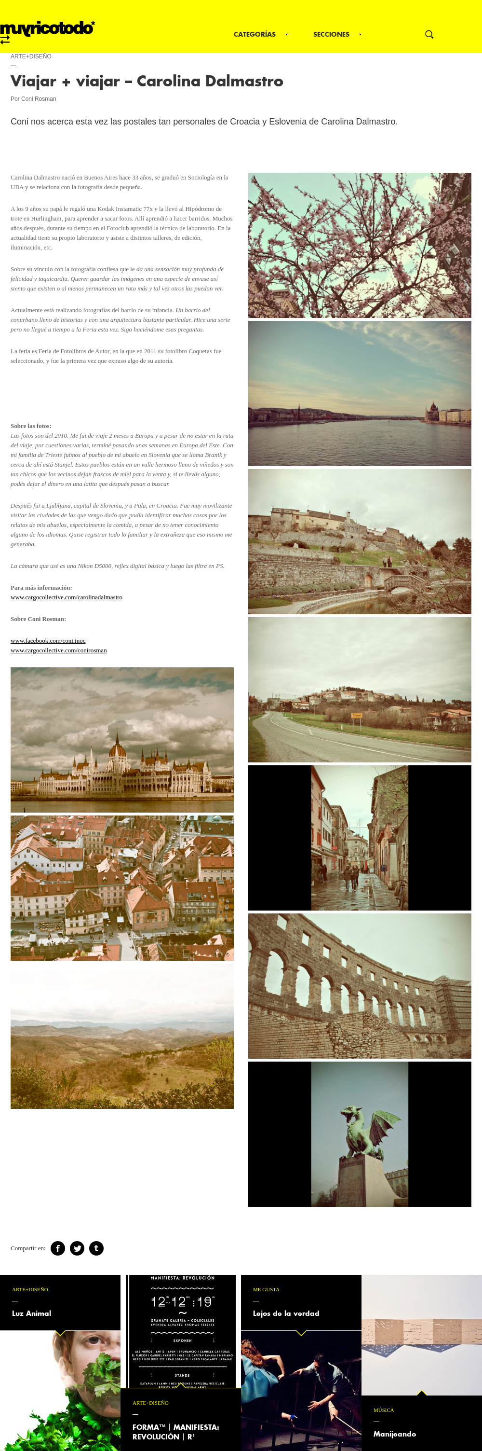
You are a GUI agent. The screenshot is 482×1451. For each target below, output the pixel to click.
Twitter (77, 1248)
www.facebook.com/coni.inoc (48, 640)
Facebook (58, 1248)
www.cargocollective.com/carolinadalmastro (66, 597)
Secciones (331, 34)
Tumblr (96, 1248)
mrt (47, 33)
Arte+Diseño (31, 56)
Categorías (255, 34)
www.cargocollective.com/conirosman (59, 650)
